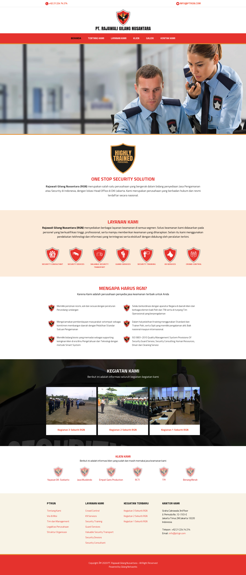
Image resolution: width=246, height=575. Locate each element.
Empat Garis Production (111, 480)
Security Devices (93, 537)
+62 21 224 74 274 (56, 3)
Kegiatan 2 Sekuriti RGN (135, 516)
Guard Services (92, 527)
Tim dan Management (58, 521)
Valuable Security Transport (99, 532)
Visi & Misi (52, 516)
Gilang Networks (129, 567)
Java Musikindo (84, 480)
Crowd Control (92, 510)
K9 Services (91, 516)
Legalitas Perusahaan (58, 527)
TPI (164, 480)
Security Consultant (95, 543)
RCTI (137, 480)
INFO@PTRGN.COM (188, 3)
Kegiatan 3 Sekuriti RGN (135, 510)
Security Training (93, 521)
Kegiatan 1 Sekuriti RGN (135, 521)
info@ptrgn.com (177, 533)
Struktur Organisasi (57, 532)
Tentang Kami (54, 510)
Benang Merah (190, 480)
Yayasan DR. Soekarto (58, 480)
